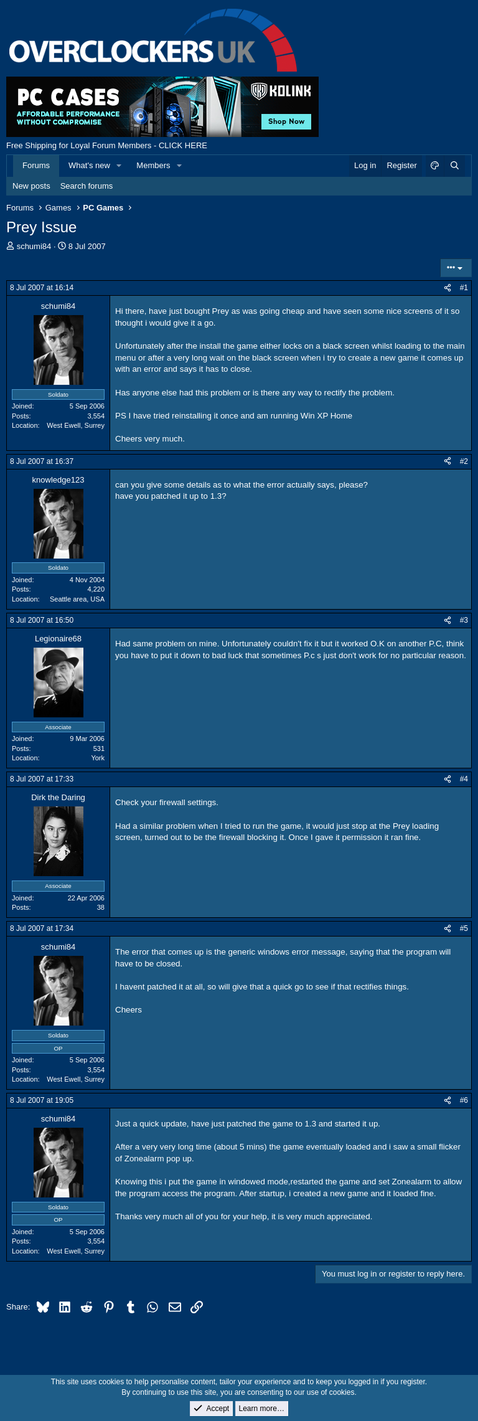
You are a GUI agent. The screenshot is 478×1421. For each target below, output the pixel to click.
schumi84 (34, 246)
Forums (36, 165)
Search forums (86, 186)
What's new (89, 165)
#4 (464, 779)
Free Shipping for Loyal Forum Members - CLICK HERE (106, 145)
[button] (119, 165)
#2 (464, 461)
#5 (464, 928)
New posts (31, 186)
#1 (464, 287)
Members (153, 165)
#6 (464, 1100)
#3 (464, 620)
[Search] (454, 165)
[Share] (447, 288)
